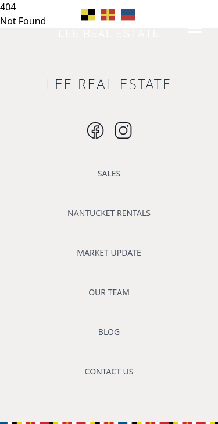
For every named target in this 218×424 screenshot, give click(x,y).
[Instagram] (95, 130)
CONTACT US (109, 371)
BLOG (109, 331)
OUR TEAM (109, 292)
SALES (109, 173)
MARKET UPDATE (109, 252)
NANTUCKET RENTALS (109, 212)
